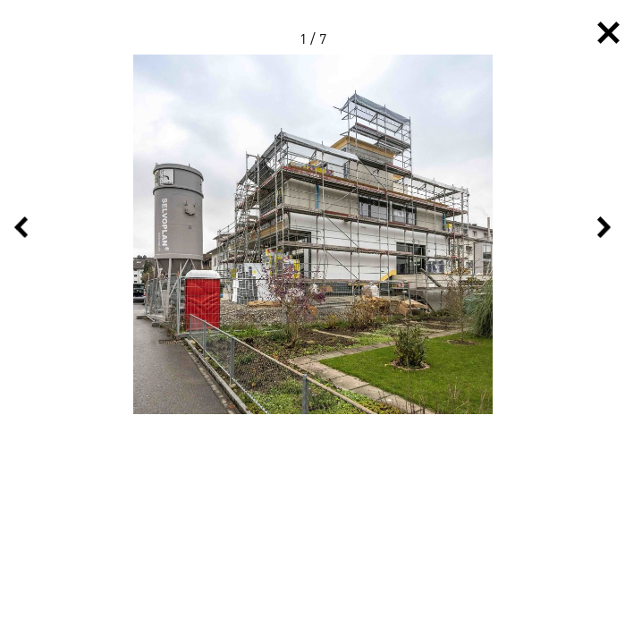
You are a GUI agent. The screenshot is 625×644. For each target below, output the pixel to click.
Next (604, 227)
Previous (21, 227)
